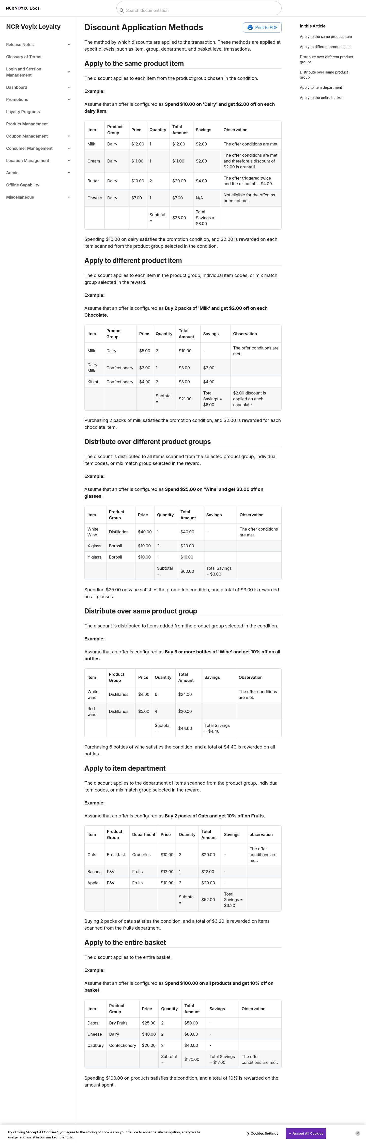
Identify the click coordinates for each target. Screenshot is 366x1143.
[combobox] (198, 10)
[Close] (357, 1133)
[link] (38, 56)
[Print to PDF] (262, 27)
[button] (38, 44)
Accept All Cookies (308, 1133)
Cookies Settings (264, 1133)
